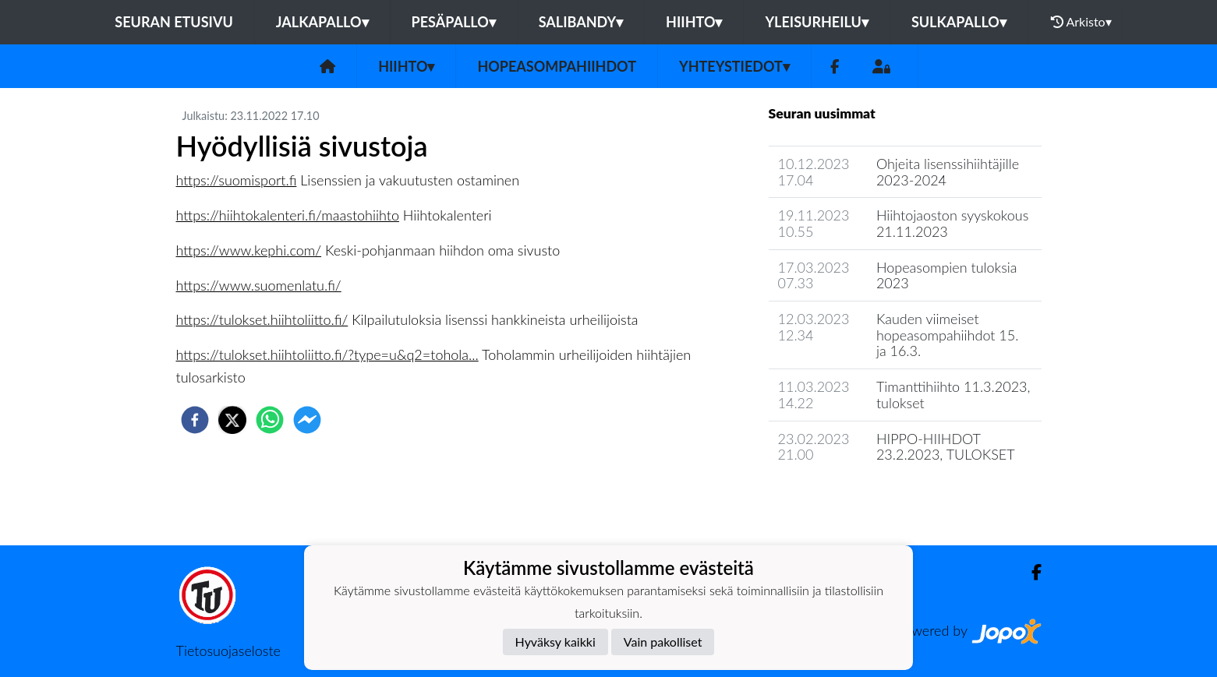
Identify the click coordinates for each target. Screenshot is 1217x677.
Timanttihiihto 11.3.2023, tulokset (953, 394)
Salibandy (581, 21)
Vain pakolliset (663, 641)
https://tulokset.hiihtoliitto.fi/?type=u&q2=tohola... (327, 354)
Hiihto (694, 21)
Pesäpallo (454, 21)
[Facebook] (834, 66)
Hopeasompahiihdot (556, 66)
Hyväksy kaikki (555, 641)
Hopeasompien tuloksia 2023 (946, 275)
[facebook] (195, 420)
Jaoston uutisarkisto (839, 499)
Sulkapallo (959, 21)
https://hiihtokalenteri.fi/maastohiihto (287, 215)
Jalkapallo (322, 21)
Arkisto (1081, 21)
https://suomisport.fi (236, 180)
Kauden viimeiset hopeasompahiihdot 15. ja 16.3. (947, 334)
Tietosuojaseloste (228, 650)
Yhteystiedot (734, 66)
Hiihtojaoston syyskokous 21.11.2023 (952, 223)
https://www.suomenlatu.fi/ (258, 285)
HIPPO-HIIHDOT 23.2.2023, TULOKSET (945, 447)
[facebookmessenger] (307, 420)
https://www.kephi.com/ (249, 250)
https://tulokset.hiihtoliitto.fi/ (262, 319)
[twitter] (232, 420)
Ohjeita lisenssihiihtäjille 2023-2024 (947, 172)
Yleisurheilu (816, 21)
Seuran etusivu (174, 21)
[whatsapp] (270, 420)
